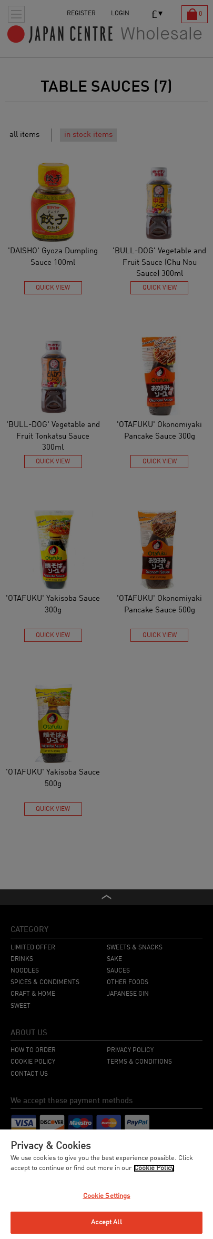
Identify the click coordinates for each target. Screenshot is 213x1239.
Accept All (106, 1222)
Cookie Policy (154, 1168)
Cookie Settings (106, 1196)
